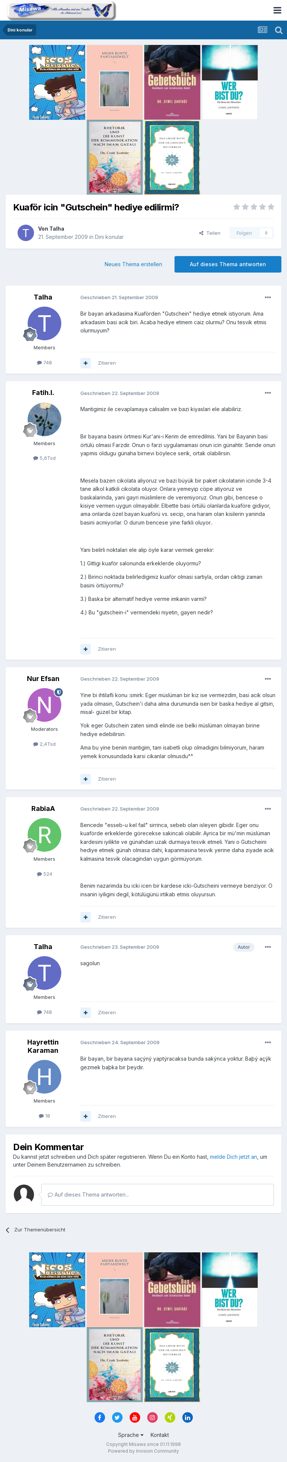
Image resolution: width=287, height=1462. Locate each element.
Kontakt (160, 1435)
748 (44, 362)
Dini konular (109, 237)
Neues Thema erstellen (133, 264)
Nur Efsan (43, 679)
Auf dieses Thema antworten (228, 264)
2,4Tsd (44, 744)
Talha (56, 228)
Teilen (209, 233)
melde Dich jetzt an (233, 1157)
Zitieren (107, 363)
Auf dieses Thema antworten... (88, 1194)
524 (44, 874)
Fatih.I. (43, 392)
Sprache (131, 1435)
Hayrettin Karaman (43, 1046)
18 (44, 1116)
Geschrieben (119, 297)
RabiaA (43, 808)
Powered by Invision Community (143, 1451)
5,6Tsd (44, 458)
